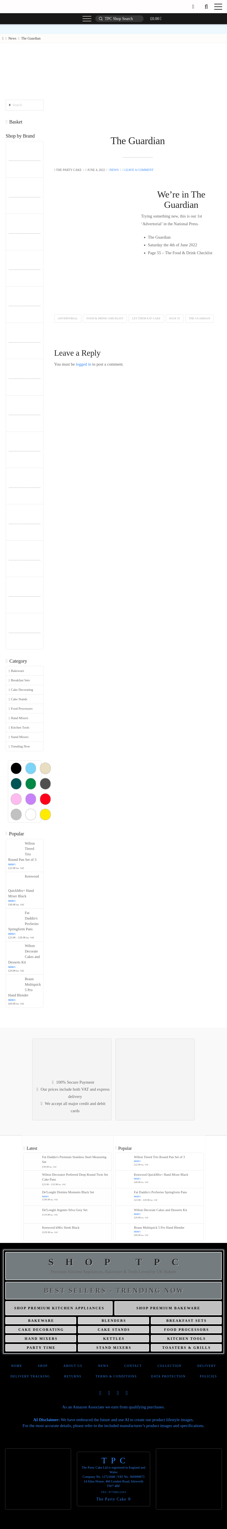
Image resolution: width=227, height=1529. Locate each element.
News (114, 170)
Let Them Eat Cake (146, 318)
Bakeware (16, 671)
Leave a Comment (138, 170)
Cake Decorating (21, 690)
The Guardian (199, 318)
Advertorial (68, 318)
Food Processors (21, 709)
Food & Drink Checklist (104, 318)
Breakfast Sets (19, 680)
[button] (206, 6)
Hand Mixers (18, 718)
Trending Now (19, 746)
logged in (83, 364)
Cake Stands (18, 699)
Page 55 (174, 318)
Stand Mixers (19, 737)
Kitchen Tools (19, 727)
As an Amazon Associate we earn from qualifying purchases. (113, 1407)
